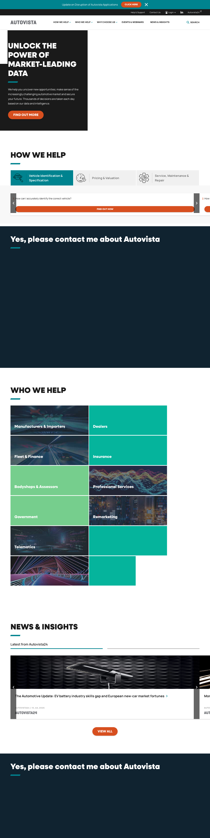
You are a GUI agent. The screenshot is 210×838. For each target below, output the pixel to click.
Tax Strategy (152, 821)
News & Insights (159, 22)
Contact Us (155, 12)
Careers (173, 821)
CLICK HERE (131, 4)
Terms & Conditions (80, 821)
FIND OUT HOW (105, 209)
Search (193, 22)
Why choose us (106, 22)
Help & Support (138, 12)
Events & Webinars (133, 22)
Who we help (82, 22)
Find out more (25, 115)
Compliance (130, 821)
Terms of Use (107, 821)
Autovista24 (194, 12)
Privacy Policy (52, 821)
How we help (61, 22)
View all (105, 641)
